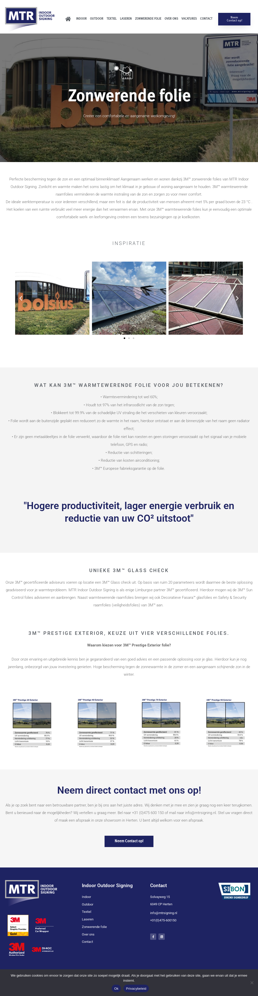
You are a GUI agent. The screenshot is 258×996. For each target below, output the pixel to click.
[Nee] (251, 982)
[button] (21, 298)
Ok (116, 988)
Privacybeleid (136, 988)
